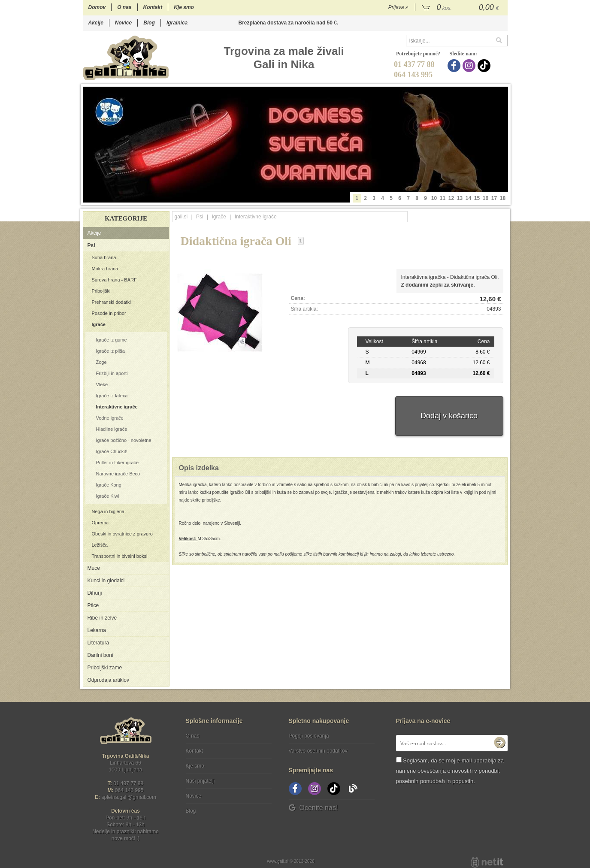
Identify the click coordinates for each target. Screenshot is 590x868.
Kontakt (153, 7)
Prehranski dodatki (111, 302)
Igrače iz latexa (112, 395)
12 (451, 198)
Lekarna (97, 630)
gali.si (181, 217)
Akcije (95, 23)
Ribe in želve (102, 618)
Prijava (398, 7)
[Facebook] (455, 65)
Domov (97, 7)
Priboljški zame (105, 668)
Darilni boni (100, 655)
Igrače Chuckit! (111, 451)
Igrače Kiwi (107, 496)
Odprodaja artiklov (108, 680)
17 (494, 198)
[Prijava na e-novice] (499, 743)
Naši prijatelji (200, 781)
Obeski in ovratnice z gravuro (122, 533)
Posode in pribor (109, 313)
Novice (123, 23)
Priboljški (101, 290)
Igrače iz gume (111, 339)
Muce (94, 568)
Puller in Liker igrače (117, 462)
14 (468, 198)
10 (434, 198)
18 (502, 198)
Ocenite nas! (313, 807)
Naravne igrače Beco (118, 473)
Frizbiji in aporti (112, 373)
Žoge (101, 362)
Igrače (99, 324)
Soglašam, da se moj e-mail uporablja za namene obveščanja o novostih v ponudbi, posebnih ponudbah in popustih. (450, 770)
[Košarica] (461, 7)
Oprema (100, 522)
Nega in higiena (108, 511)
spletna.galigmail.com (128, 797)
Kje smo (184, 7)
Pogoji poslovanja (309, 736)
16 (485, 198)
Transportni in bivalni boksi (120, 556)
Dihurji (95, 593)
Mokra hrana (105, 268)
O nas (124, 7)
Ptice (93, 605)
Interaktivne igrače (117, 406)
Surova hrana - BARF (114, 279)
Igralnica (177, 23)
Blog (149, 23)
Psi (91, 245)
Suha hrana (104, 257)
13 (460, 198)
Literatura (98, 643)
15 (477, 198)
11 (442, 198)
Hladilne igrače (111, 429)
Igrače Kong (108, 484)
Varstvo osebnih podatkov (318, 751)
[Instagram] (470, 65)
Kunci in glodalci (106, 581)
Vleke (102, 384)
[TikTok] (485, 65)
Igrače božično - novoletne (123, 440)
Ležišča (100, 544)
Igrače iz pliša (110, 351)
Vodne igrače (110, 417)
